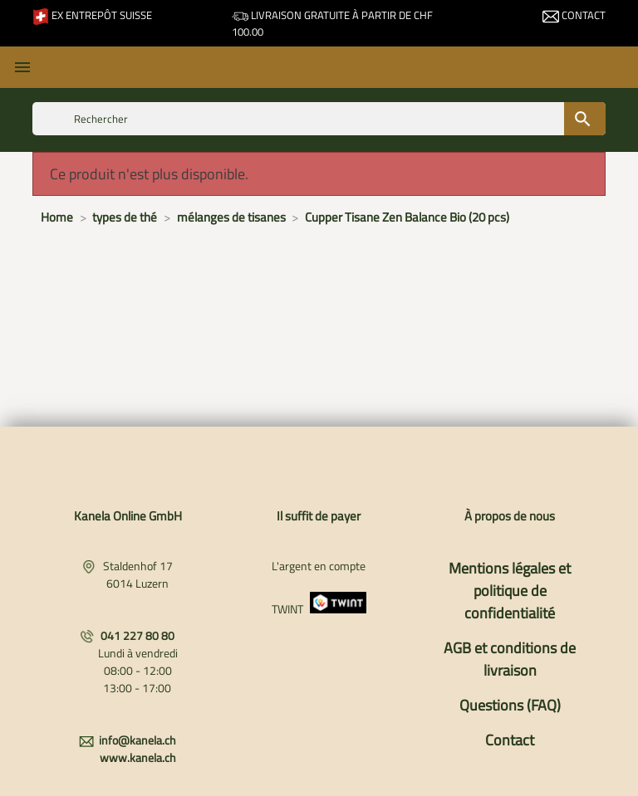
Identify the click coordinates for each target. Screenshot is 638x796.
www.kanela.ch (138, 757)
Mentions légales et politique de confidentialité (510, 590)
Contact (574, 15)
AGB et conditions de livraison (510, 659)
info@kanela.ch (137, 740)
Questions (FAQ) (510, 705)
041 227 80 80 (137, 635)
